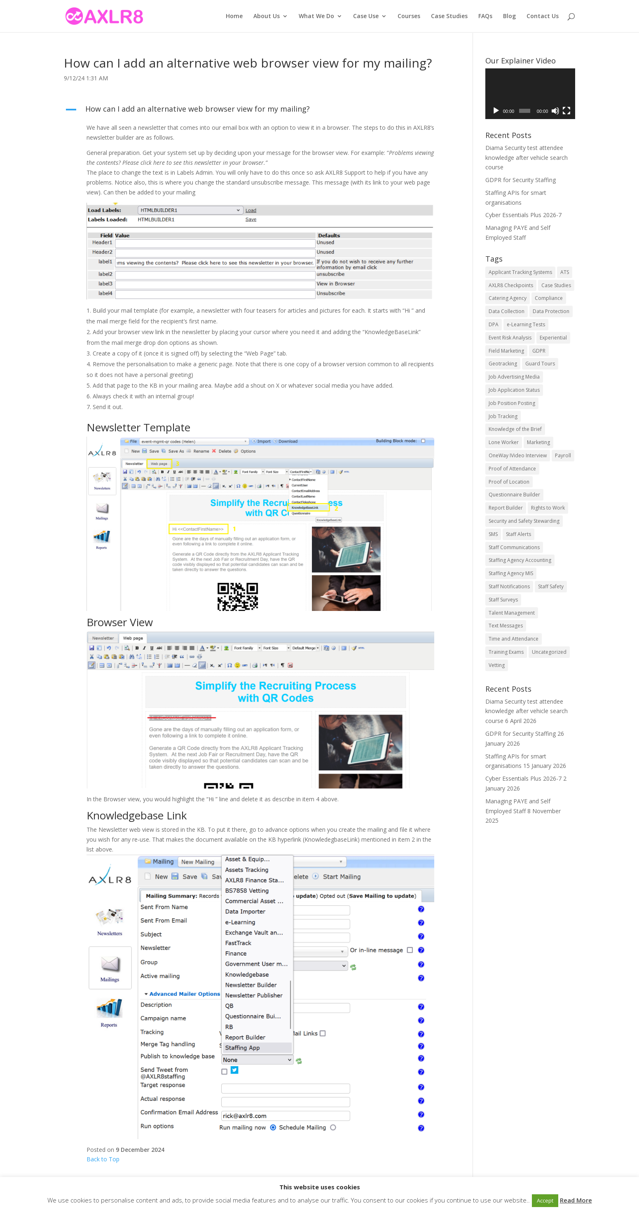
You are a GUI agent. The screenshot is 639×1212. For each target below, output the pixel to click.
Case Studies (449, 16)
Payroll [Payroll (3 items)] (563, 455)
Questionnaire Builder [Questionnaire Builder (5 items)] (514, 494)
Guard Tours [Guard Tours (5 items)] (540, 363)
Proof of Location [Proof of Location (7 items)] (509, 481)
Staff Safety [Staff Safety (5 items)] (551, 586)
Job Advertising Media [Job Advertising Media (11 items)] (514, 376)
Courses (409, 16)
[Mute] (555, 111)
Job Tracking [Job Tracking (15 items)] (503, 416)
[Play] (496, 111)
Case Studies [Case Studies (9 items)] (556, 285)
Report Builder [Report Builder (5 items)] (506, 507)
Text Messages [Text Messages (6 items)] (506, 625)
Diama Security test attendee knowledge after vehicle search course (526, 157)
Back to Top (103, 1159)
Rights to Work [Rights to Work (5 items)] (548, 507)
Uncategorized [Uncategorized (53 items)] (549, 651)
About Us (266, 16)
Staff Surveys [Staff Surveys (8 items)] (503, 599)
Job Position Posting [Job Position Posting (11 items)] (512, 403)
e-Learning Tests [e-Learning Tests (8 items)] (526, 324)
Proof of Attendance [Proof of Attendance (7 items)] (512, 468)
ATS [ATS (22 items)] (564, 272)
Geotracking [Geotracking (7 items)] (503, 363)
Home (234, 16)
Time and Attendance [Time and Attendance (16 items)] (513, 638)
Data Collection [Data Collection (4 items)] (506, 311)
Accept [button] (545, 1200)
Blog (509, 16)
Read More (576, 1200)
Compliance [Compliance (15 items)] (549, 298)
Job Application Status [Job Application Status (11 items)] (514, 389)
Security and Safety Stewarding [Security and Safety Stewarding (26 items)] (524, 520)
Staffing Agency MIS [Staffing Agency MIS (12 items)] (511, 573)
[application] (530, 93)
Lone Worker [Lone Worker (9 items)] (504, 442)
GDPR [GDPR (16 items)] (538, 350)
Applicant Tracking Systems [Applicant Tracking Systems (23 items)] (520, 272)
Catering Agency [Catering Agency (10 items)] (508, 298)
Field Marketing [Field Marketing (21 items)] (506, 350)
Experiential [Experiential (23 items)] (553, 337)
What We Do (316, 16)
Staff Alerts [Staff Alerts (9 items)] (518, 534)
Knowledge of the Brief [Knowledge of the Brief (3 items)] (515, 429)
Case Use (366, 16)
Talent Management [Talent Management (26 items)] (512, 612)
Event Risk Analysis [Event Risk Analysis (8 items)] (510, 337)
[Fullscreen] (566, 111)
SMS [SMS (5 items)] (493, 534)
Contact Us (543, 16)
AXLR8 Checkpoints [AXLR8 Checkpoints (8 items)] (511, 285)
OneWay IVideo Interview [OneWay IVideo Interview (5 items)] (518, 455)
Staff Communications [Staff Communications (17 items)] (514, 547)
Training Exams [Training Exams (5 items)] (506, 651)
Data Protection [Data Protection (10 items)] (551, 311)
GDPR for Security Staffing (520, 180)
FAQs (485, 16)
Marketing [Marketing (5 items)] (538, 442)
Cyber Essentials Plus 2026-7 (523, 215)
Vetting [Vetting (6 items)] (497, 665)
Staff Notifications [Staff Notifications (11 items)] (509, 586)
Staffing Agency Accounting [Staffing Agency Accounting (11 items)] (520, 560)
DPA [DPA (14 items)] (494, 324)
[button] (254, 111)
